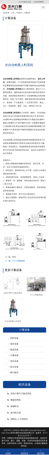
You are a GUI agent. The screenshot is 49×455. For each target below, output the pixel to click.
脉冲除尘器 (15, 412)
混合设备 (14, 361)
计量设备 (27, 13)
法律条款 (16, 430)
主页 (12, 13)
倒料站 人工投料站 (19, 419)
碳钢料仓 (14, 406)
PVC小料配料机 (36, 295)
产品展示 (19, 13)
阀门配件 (14, 372)
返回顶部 (41, 451)
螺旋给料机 (15, 400)
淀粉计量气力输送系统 (13, 293)
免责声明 (7, 430)
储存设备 (14, 344)
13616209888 (38, 2)
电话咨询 (24, 451)
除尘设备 (14, 367)
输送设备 (14, 349)
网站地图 (24, 430)
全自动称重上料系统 (13, 321)
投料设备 (14, 338)
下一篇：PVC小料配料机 (15, 261)
